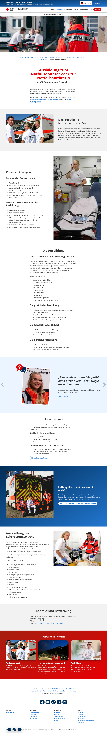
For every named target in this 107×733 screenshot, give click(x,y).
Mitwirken (69, 9)
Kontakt (80, 712)
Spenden (97, 9)
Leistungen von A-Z (59, 717)
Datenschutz (82, 717)
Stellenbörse (33, 717)
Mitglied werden (35, 712)
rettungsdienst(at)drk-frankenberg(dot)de (49, 623)
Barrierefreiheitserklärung (86, 721)
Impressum (81, 719)
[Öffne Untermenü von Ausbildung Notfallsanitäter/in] (53, 14)
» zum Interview (63, 396)
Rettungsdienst (13, 663)
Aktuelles (57, 715)
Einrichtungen (61, 9)
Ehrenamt (33, 715)
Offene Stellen (84, 9)
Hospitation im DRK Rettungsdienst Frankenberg (78, 503)
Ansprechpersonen (59, 719)
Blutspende (33, 719)
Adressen (56, 721)
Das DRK (76, 9)
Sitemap (80, 715)
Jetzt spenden (10, 712)
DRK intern (81, 723)
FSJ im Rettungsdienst (39, 458)
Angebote (52, 9)
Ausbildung (76, 663)
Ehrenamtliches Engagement (51, 663)
